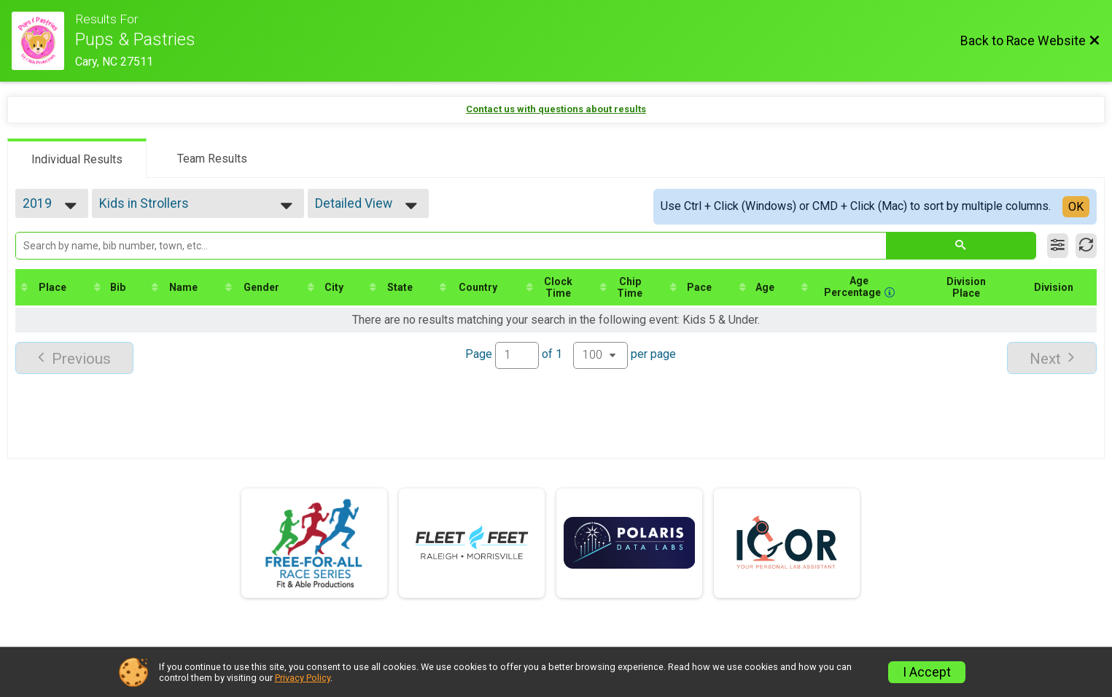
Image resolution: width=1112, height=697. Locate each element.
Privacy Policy (302, 677)
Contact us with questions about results (556, 109)
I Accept (927, 672)
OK (1076, 207)
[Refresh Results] (1086, 245)
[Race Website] (43, 41)
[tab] (77, 158)
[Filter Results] (1057, 245)
